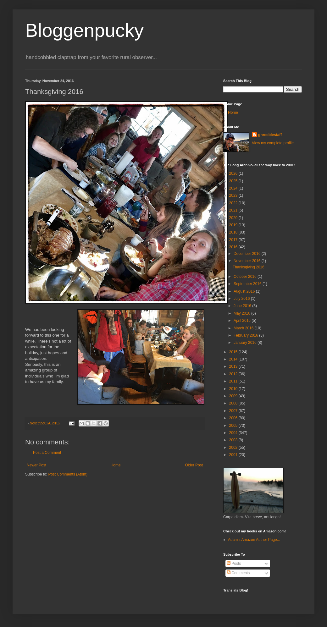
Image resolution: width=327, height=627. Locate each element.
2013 (234, 366)
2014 (234, 359)
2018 (234, 232)
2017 (234, 240)
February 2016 (246, 335)
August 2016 (245, 291)
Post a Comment (47, 452)
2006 (234, 418)
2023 (234, 195)
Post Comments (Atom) (67, 474)
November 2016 (248, 261)
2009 (234, 396)
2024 (234, 188)
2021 (234, 210)
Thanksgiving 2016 (248, 267)
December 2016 (248, 253)
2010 (234, 389)
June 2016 (243, 306)
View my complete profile (273, 143)
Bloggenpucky (84, 30)
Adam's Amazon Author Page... (254, 539)
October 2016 (246, 276)
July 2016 (242, 298)
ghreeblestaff (270, 135)
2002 (234, 447)
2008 (234, 403)
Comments (238, 573)
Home (116, 465)
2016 (234, 247)
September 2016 (248, 284)
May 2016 (242, 313)
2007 (234, 411)
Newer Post (36, 465)
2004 (234, 433)
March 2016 (244, 328)
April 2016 (243, 320)
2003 (234, 440)
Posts (234, 563)
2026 (234, 173)
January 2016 (246, 342)
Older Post (194, 465)
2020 (234, 218)
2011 (234, 381)
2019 (234, 225)
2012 (234, 374)
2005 (234, 425)
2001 (234, 455)
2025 (234, 181)
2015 (234, 352)
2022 (234, 203)
